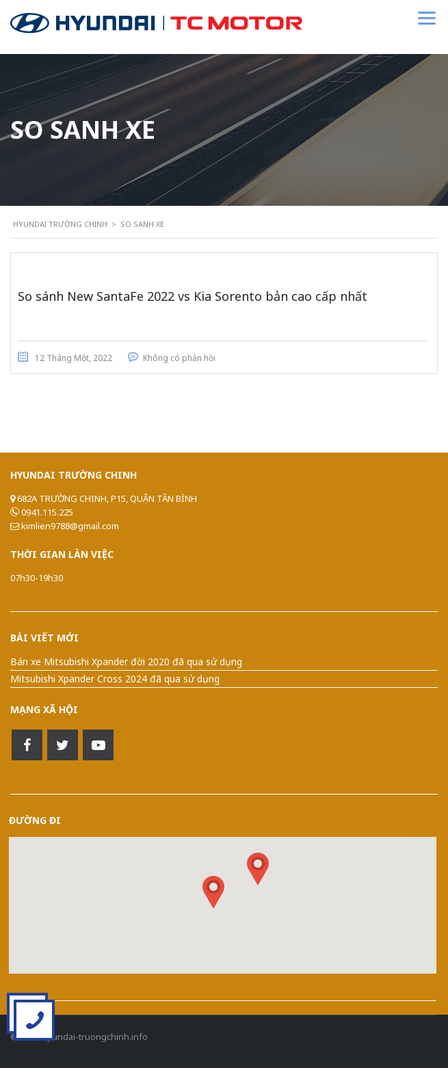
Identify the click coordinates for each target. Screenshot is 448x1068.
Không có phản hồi (179, 358)
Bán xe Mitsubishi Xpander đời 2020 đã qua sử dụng (126, 661)
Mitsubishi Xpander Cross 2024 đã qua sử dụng (115, 678)
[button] (257, 869)
